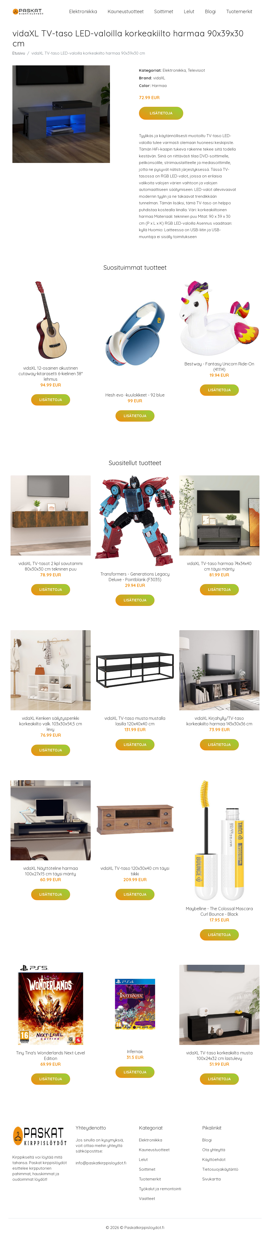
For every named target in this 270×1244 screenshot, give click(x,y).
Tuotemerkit (239, 15)
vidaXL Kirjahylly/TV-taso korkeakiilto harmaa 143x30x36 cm (219, 728)
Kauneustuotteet (126, 15)
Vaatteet (147, 1205)
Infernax (135, 1059)
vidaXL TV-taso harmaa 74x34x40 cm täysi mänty (219, 573)
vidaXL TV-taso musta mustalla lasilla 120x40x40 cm (134, 728)
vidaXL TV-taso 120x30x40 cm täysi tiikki (134, 878)
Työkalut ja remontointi (160, 1196)
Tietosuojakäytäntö (220, 1176)
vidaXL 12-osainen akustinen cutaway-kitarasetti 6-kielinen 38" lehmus (50, 381)
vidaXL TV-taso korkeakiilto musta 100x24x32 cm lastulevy (219, 1063)
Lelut (189, 15)
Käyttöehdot (213, 1166)
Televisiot (196, 77)
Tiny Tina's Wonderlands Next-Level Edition (50, 1063)
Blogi (210, 15)
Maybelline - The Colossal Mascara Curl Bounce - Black (219, 918)
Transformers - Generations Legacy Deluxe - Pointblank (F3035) (135, 584)
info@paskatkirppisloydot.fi (101, 1170)
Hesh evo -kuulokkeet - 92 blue (135, 402)
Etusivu (18, 60)
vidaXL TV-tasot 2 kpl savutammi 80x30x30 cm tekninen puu (50, 573)
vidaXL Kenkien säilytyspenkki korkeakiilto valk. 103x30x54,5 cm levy (50, 731)
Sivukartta (211, 1186)
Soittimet (163, 15)
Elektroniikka (83, 15)
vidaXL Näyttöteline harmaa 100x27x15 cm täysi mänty (50, 878)
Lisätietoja (161, 120)
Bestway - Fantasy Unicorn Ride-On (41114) (219, 374)
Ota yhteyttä (213, 1157)
